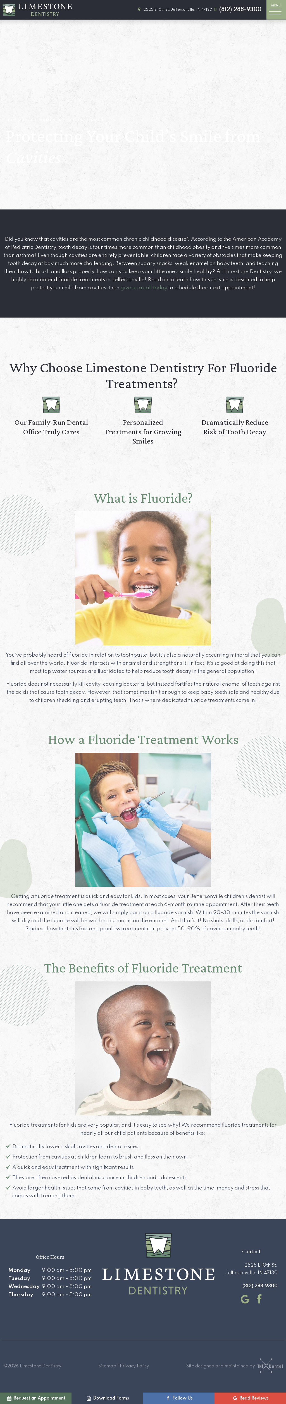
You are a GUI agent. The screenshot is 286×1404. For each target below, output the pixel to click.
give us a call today (144, 287)
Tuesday (19, 1278)
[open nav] (276, 9)
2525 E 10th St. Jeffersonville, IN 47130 (174, 10)
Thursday (20, 1294)
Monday (19, 1270)
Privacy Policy (134, 1366)
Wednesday (24, 1286)
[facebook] (257, 1299)
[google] (243, 1299)
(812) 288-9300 (236, 9)
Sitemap (107, 1366)
